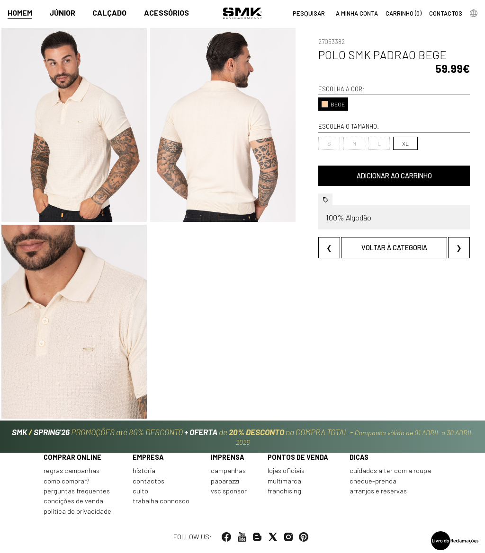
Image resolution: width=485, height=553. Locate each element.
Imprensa (227, 457)
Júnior (62, 12)
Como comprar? (67, 481)
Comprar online (72, 457)
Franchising (284, 491)
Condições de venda (73, 501)
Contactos (148, 481)
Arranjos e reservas (378, 491)
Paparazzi (225, 481)
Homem (20, 12)
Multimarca (284, 481)
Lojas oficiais (286, 471)
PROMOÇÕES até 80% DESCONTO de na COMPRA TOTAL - (242, 436)
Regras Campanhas (71, 471)
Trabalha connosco (161, 501)
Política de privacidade (77, 511)
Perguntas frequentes (77, 491)
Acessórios (166, 12)
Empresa (148, 457)
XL (405, 143)
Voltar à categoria (394, 248)
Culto (140, 491)
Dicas (359, 457)
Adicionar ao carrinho (394, 176)
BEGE (333, 104)
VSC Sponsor (229, 491)
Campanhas (228, 471)
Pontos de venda (298, 457)
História (144, 471)
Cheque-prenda (373, 481)
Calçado (109, 12)
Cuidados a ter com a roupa (390, 471)
